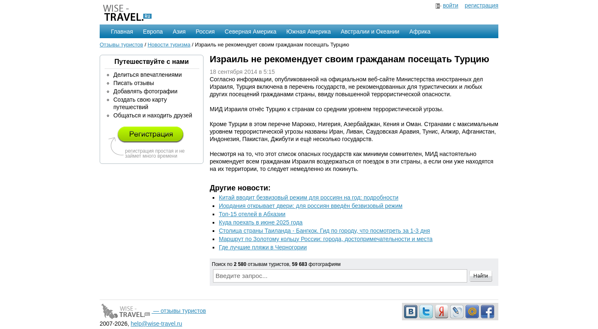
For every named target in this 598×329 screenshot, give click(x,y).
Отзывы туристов (121, 44)
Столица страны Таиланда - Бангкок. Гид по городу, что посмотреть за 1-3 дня (324, 230)
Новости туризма (168, 44)
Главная (122, 31)
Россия (205, 31)
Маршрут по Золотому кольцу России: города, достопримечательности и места (326, 239)
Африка (420, 31)
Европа (153, 31)
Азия (179, 31)
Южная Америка (308, 31)
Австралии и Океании (370, 31)
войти (450, 5)
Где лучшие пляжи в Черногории (263, 247)
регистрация (481, 5)
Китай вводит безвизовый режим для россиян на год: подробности (308, 197)
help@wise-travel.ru (156, 323)
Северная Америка (250, 31)
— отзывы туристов (153, 310)
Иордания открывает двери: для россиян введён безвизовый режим (310, 205)
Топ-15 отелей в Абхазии (252, 214)
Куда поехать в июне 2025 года (261, 222)
